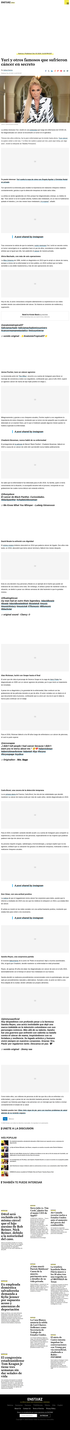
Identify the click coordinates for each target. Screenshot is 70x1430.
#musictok (21, 606)
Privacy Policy (51, 1408)
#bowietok (34, 603)
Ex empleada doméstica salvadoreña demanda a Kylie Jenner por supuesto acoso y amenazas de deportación (10, 1297)
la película (18, 444)
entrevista (33, 130)
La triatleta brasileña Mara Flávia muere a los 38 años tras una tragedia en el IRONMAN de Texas (59, 1274)
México (11, 1119)
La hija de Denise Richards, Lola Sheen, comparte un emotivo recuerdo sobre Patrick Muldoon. (36, 1147)
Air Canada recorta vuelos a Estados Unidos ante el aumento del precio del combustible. (59, 1218)
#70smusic (33, 606)
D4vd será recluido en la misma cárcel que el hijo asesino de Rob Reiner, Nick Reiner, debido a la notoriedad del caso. (12, 1226)
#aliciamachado (9, 328)
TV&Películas (38, 1405)
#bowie (4, 603)
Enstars (8, 2)
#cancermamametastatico (14, 330)
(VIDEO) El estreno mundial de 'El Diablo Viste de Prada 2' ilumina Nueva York (32, 1172)
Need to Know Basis (31, 315)
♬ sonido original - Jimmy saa (16, 1049)
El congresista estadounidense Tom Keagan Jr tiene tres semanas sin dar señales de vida (12, 1367)
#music (44, 603)
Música (47, 1405)
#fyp (35, 751)
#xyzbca (19, 754)
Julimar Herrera (8, 70)
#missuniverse (36, 330)
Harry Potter (54, 679)
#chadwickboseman (26, 499)
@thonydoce (7, 494)
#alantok (27, 751)
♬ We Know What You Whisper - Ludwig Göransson (28, 505)
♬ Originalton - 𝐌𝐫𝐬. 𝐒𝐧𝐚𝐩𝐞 (14, 759)
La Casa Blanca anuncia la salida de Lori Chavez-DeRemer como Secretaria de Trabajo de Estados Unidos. (38, 1327)
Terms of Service (38, 1408)
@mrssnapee (8, 743)
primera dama (11, 794)
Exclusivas (19, 1405)
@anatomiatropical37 (12, 325)
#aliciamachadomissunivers (32, 328)
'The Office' (23, 376)
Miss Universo (8, 260)
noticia (5, 898)
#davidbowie (47, 601)
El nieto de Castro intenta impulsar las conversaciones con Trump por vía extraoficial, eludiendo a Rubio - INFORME (59, 1347)
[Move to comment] (67, 71)
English (60, 1405)
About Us (17, 1408)
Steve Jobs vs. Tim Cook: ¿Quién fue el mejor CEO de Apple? (39, 1212)
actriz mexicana (40, 245)
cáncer (36, 251)
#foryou (42, 751)
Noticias (21, 53)
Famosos (28, 1405)
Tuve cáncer (63, 138)
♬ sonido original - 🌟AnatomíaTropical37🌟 (24, 336)
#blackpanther (8, 499)
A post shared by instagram (29, 237)
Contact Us (27, 1408)
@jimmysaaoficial (10, 1019)
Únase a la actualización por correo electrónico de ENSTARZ (35, 1412)
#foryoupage (7, 754)
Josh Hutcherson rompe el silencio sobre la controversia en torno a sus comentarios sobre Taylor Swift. (39, 1166)
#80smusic (45, 606)
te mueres (44, 201)
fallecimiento (13, 961)
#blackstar (6, 609)
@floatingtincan (9, 598)
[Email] (64, 71)
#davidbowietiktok (18, 603)
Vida (53, 1405)
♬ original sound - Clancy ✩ (15, 614)
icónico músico (8, 545)
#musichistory (8, 606)
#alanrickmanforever (12, 751)
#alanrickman (45, 748)
